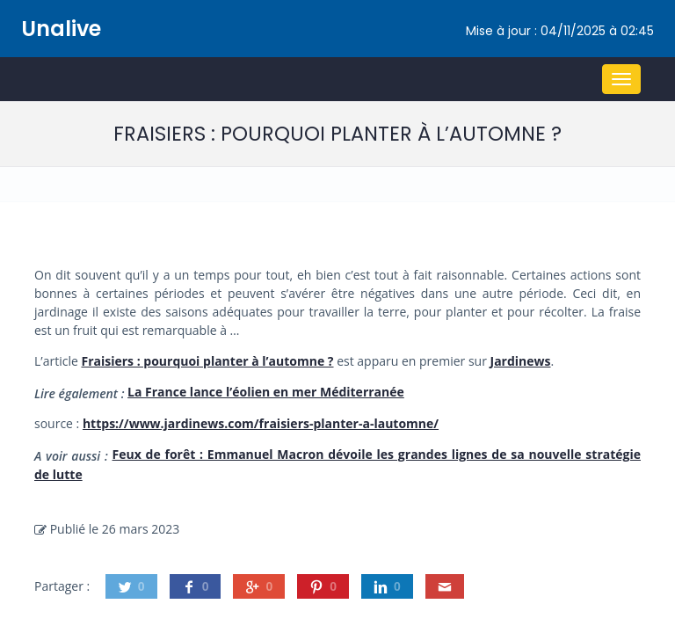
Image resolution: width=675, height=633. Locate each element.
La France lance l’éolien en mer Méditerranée (265, 391)
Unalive (61, 28)
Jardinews (520, 361)
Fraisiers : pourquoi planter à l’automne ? (207, 361)
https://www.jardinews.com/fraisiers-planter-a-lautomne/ (261, 423)
